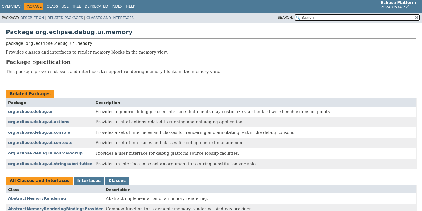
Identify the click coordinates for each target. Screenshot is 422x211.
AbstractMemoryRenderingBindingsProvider (55, 209)
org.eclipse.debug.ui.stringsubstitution (50, 163)
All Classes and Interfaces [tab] (39, 180)
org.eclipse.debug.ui (30, 111)
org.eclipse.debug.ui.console (39, 132)
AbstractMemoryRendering (37, 198)
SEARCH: (285, 18)
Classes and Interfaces (110, 18)
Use (65, 6)
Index (117, 6)
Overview (11, 6)
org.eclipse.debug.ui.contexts (40, 142)
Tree (76, 6)
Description (32, 18)
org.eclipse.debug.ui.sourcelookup (45, 153)
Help (130, 6)
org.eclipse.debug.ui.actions (38, 122)
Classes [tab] (117, 180)
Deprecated (96, 6)
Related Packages (65, 18)
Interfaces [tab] (89, 180)
